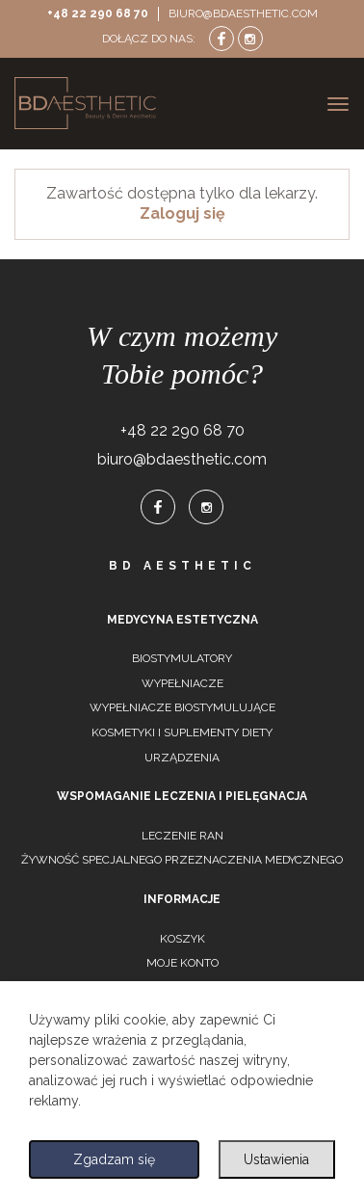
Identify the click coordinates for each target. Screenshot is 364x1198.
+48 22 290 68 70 (97, 13)
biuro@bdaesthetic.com (243, 13)
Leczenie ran (182, 835)
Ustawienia (276, 1159)
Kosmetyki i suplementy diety (182, 732)
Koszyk (182, 938)
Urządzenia (182, 757)
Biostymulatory (182, 658)
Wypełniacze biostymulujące (182, 707)
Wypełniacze (182, 683)
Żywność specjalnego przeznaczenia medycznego (182, 859)
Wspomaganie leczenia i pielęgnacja (182, 796)
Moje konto (182, 963)
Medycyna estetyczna (182, 619)
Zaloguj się (182, 213)
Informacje (182, 899)
